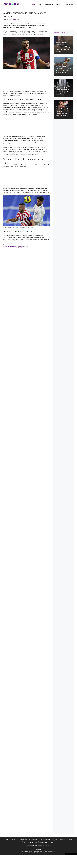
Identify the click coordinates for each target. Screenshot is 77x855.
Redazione (45, 853)
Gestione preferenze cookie (71, 853)
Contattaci (48, 845)
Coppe (58, 4)
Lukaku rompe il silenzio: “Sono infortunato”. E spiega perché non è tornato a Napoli (63, 47)
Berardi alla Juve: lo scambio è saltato (13, 247)
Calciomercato (49, 4)
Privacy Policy (32, 853)
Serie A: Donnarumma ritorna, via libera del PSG (16, 246)
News (33, 4)
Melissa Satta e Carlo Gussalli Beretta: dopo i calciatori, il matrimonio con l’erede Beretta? (63, 111)
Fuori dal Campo (68, 4)
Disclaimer (39, 853)
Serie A (40, 4)
